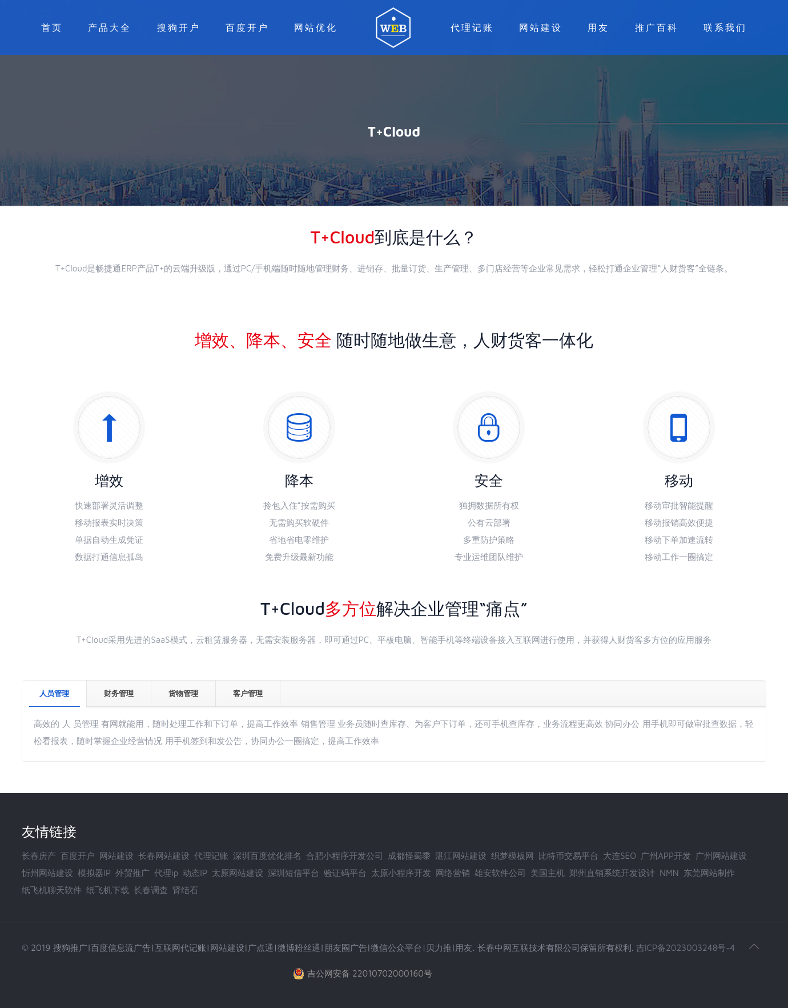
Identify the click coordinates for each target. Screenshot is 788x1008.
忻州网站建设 (47, 873)
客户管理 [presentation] (248, 693)
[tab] (54, 693)
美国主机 (547, 873)
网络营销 (453, 873)
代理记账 (211, 856)
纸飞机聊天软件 (52, 890)
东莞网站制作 (709, 873)
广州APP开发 (666, 856)
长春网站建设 (164, 856)
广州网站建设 (721, 856)
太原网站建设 (237, 873)
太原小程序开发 (401, 873)
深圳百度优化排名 (267, 856)
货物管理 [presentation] (183, 693)
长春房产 (39, 856)
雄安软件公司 (500, 873)
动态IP (195, 873)
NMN (669, 873)
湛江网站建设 (461, 856)
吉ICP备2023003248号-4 (685, 948)
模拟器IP (94, 873)
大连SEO (619, 856)
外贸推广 (132, 873)
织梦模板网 (512, 856)
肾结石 (185, 890)
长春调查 (151, 890)
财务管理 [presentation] (119, 693)
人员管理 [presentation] (54, 693)
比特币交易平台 (568, 856)
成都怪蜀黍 (409, 856)
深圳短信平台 (293, 873)
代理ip (166, 873)
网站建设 (116, 856)
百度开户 (78, 856)
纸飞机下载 (107, 890)
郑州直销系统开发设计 (612, 873)
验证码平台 (345, 873)
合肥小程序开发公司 (344, 856)
